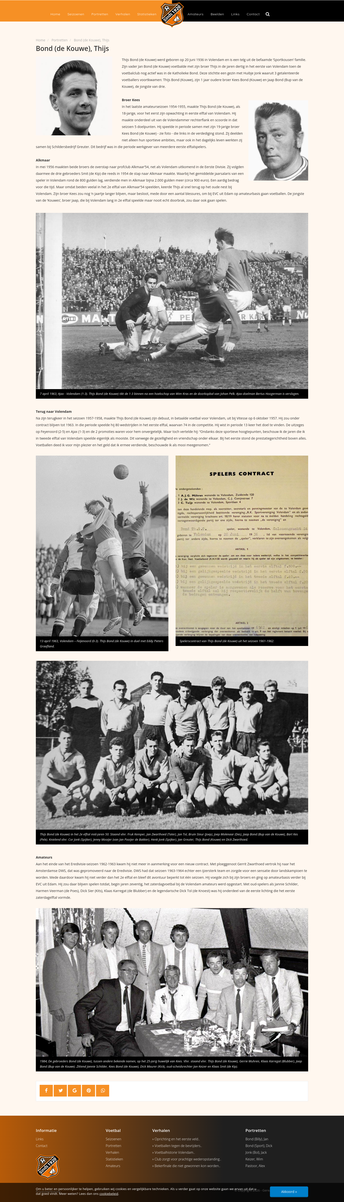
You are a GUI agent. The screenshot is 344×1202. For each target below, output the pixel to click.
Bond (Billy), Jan (257, 1139)
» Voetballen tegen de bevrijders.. (177, 1145)
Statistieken (146, 14)
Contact (253, 14)
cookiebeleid (108, 1193)
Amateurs (196, 14)
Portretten (99, 14)
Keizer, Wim (254, 1159)
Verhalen (122, 14)
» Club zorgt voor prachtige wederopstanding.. (186, 1159)
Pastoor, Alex (255, 1165)
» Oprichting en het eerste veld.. (176, 1139)
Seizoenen (75, 14)
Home (55, 14)
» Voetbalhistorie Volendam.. (173, 1152)
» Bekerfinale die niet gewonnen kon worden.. (186, 1165)
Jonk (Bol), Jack (256, 1152)
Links (235, 14)
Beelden (217, 14)
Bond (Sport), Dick (259, 1145)
